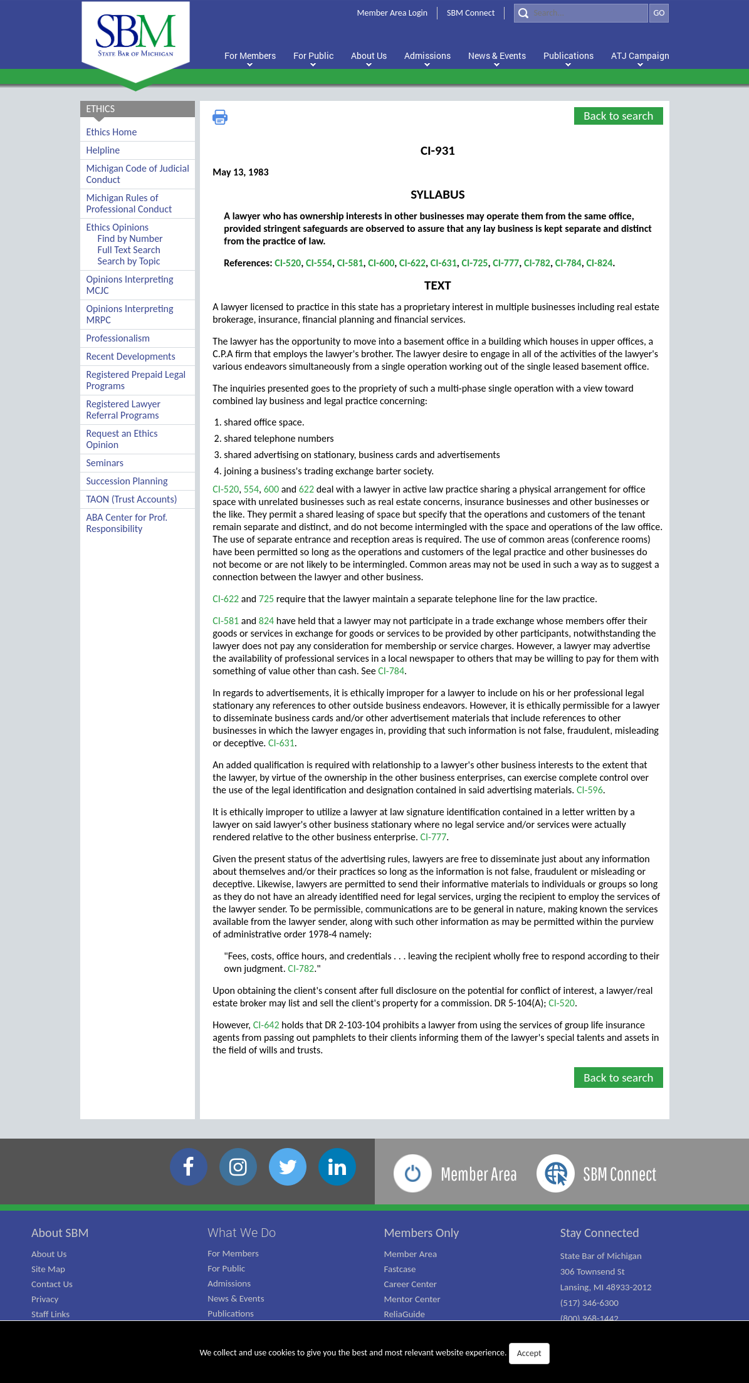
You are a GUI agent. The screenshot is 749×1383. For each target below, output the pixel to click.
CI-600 (381, 263)
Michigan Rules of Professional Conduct (129, 203)
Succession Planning (127, 481)
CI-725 (475, 263)
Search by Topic (129, 261)
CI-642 (266, 1025)
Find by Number (130, 238)
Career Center (410, 1284)
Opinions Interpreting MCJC (130, 284)
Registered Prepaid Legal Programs (136, 380)
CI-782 (537, 263)
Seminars (104, 463)
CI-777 (506, 263)
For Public (226, 1268)
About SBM (60, 1232)
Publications (230, 1313)
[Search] (581, 13)
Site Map (48, 1269)
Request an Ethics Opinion (122, 439)
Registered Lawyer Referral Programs (123, 409)
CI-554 (319, 263)
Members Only (421, 1232)
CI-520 (288, 263)
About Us (48, 1254)
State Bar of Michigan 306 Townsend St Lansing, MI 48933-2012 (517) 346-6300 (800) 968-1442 (606, 1287)
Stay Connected (599, 1232)
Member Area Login (392, 13)
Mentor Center (412, 1299)
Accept (529, 1353)
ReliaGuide (405, 1314)
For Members (233, 1253)
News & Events (235, 1298)
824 (266, 621)
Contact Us (52, 1284)
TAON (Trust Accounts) (131, 499)
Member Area (410, 1254)
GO (658, 13)
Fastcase (400, 1269)
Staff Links (50, 1314)
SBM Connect (471, 13)
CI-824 (599, 263)
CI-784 (568, 263)
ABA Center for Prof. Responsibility (127, 523)
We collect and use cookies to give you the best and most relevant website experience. (374, 1353)
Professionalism (118, 338)
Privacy (44, 1299)
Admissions (229, 1283)
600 (272, 489)
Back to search (618, 115)
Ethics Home (111, 132)
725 (266, 599)
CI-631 (444, 263)
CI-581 (350, 263)
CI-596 (590, 790)
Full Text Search (129, 250)
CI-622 (412, 263)
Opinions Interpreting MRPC (130, 314)
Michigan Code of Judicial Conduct (137, 173)
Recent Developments (130, 356)
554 (251, 489)
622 (306, 489)
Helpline (103, 150)
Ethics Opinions (117, 227)
